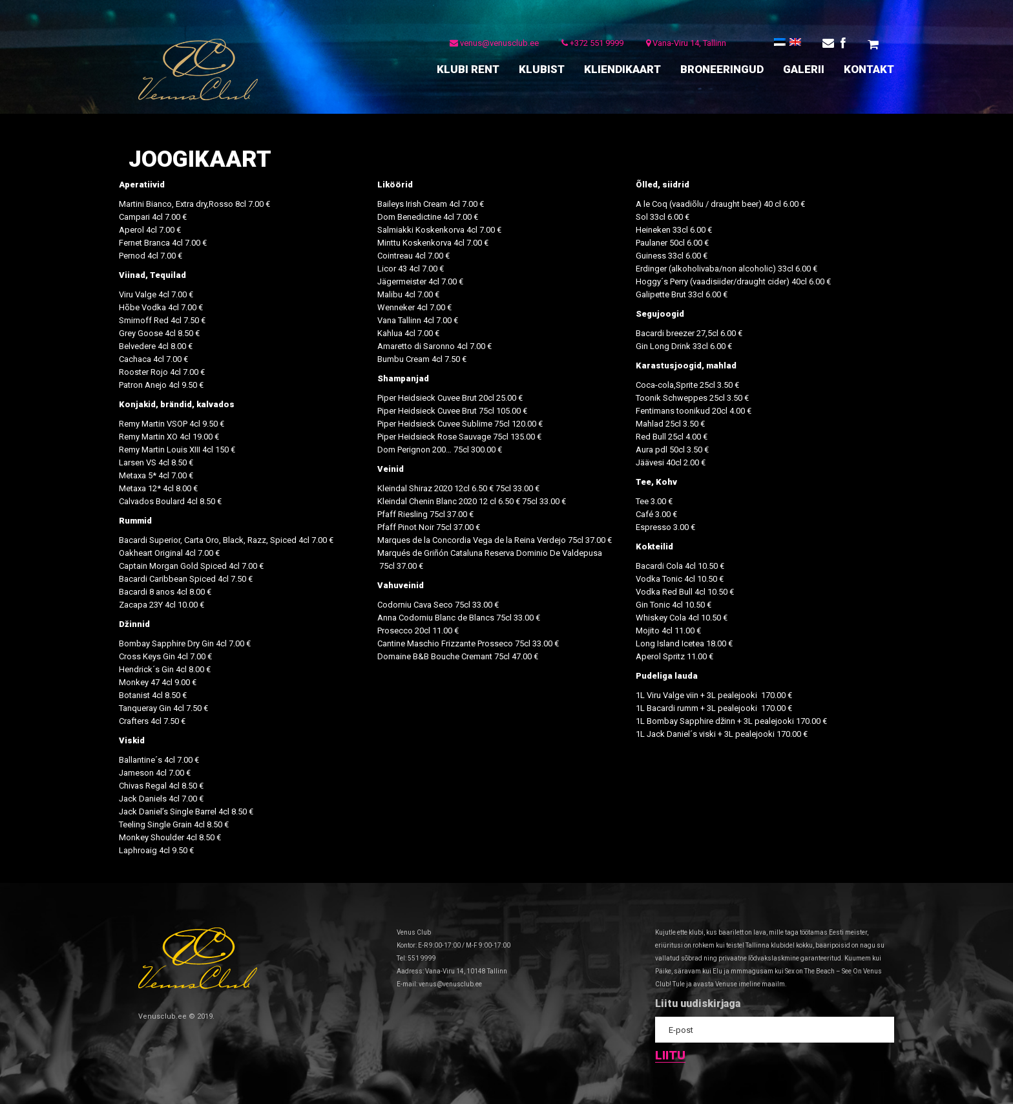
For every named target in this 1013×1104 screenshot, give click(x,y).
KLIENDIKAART (622, 69)
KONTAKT (869, 69)
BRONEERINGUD (722, 69)
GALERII (803, 69)
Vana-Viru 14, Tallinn (683, 45)
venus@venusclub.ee (491, 45)
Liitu (670, 1055)
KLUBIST (542, 69)
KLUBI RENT (468, 69)
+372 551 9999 (590, 45)
